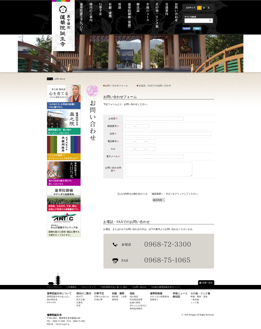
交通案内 (72, 289)
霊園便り (154, 302)
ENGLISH (51, 305)
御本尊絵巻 (52, 302)
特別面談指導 (136, 302)
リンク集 (195, 305)
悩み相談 (134, 299)
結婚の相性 (135, 305)
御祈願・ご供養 (119, 299)
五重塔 (79, 305)
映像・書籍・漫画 (199, 299)
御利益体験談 (136, 311)
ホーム (50, 79)
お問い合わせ (140, 289)
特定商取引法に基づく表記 (114, 289)
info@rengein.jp (63, 326)
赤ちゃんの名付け (138, 308)
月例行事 (98, 302)
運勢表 (115, 302)
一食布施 (195, 302)
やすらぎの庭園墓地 (159, 299)
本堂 (78, 308)
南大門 (79, 299)
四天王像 (80, 302)
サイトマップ (89, 289)
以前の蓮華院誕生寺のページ (166, 289)
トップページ (55, 289)
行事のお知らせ (101, 299)
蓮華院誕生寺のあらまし (58, 299)
